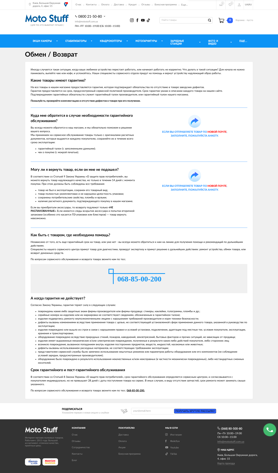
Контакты (91, 4)
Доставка (119, 4)
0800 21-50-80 (90, 16)
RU (250, 4)
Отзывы (145, 4)
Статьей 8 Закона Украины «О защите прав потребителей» (88, 377)
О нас (78, 4)
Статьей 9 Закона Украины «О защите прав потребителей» (88, 176)
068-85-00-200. (136, 390)
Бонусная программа (166, 4)
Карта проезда (226, 463)
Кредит (133, 4)
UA (246, 4)
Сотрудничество (81, 447)
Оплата (105, 4)
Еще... (184, 5)
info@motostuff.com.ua (86, 21)
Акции (121, 447)
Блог (74, 460)
